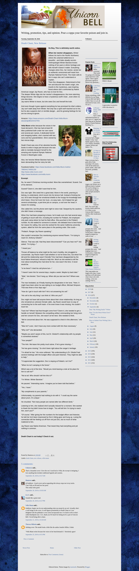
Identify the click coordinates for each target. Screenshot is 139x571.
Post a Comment (29, 539)
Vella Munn (29, 505)
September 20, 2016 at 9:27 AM (35, 476)
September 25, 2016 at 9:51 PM (35, 534)
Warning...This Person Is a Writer (97, 130)
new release (37, 458)
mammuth (73, 567)
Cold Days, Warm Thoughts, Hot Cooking (96, 89)
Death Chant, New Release (97, 317)
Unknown (29, 468)
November (93, 301)
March (92, 341)
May (91, 335)
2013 (89, 357)
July (91, 329)
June (91, 332)
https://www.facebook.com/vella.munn (35, 174)
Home (52, 548)
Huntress (29, 480)
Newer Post (26, 548)
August (92, 326)
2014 (89, 354)
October (92, 304)
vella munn (45, 458)
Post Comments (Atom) (56, 554)
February (93, 344)
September (93, 307)
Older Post (77, 548)
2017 (89, 292)
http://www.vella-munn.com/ (31, 172)
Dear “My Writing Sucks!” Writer (99, 309)
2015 (89, 351)
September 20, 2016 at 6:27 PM (35, 501)
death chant (29, 458)
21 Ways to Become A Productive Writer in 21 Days (96, 154)
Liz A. (28, 495)
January (92, 347)
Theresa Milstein (31, 524)
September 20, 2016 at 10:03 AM (36, 490)
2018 (89, 289)
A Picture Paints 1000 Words (97, 109)
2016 (89, 295)
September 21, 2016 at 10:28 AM (36, 520)
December (93, 298)
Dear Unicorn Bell (95, 198)
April (91, 338)
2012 (89, 360)
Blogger (87, 567)
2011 (89, 363)
